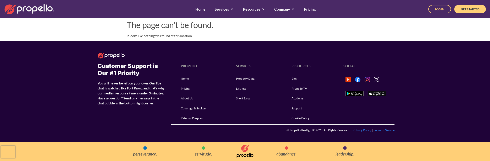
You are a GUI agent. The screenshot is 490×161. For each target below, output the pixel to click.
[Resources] (254, 9)
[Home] (200, 9)
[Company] (284, 9)
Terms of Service (383, 130)
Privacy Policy (362, 130)
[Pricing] (310, 9)
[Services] (224, 9)
